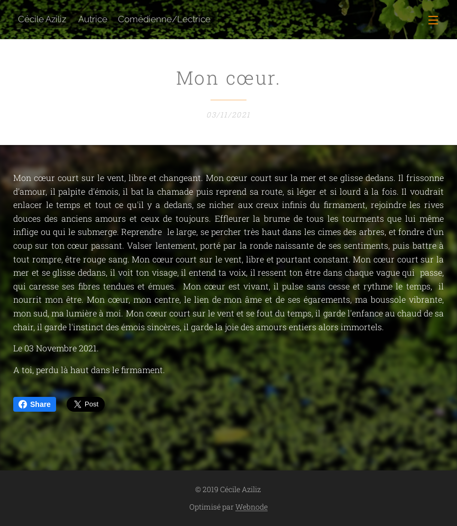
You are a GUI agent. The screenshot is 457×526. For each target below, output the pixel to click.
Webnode (251, 507)
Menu (433, 20)
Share (35, 404)
